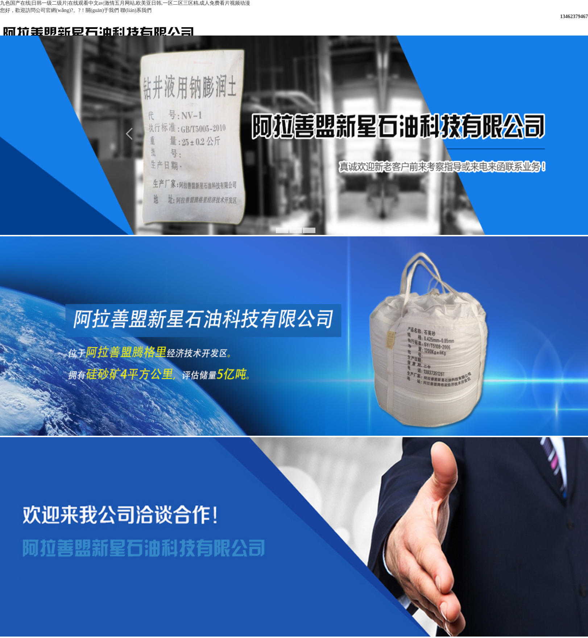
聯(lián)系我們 (136, 10)
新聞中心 (332, 24)
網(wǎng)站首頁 (223, 24)
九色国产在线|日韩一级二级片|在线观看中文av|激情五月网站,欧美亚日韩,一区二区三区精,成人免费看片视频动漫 (125, 3)
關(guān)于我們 (102, 10)
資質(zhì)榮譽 (441, 24)
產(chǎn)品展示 (386, 24)
